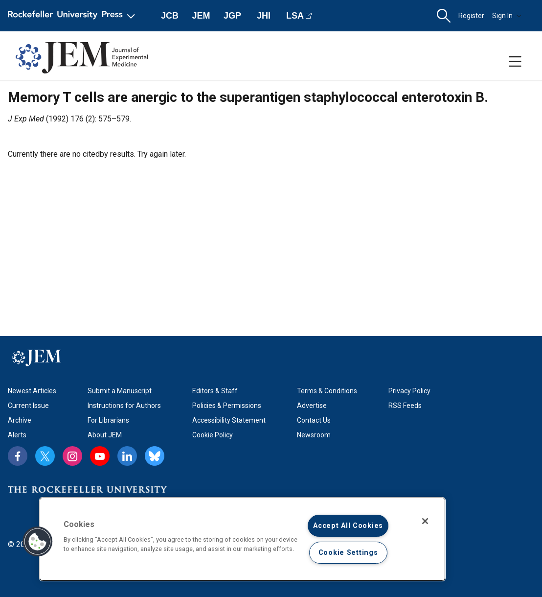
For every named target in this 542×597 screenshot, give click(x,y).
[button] (444, 16)
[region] (242, 539)
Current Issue (28, 405)
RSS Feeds (405, 405)
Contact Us (314, 420)
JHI (264, 16)
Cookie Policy (212, 435)
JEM (201, 16)
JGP (232, 16)
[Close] (425, 521)
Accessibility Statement (229, 420)
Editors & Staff (215, 391)
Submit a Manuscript (120, 391)
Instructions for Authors (124, 405)
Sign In (506, 15)
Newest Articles (32, 391)
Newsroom (314, 435)
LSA (295, 16)
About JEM (105, 435)
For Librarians (108, 420)
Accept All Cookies (348, 526)
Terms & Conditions (327, 391)
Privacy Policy (409, 391)
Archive (19, 420)
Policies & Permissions (226, 405)
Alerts (17, 435)
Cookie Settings (348, 553)
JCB (170, 16)
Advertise (312, 405)
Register (471, 15)
